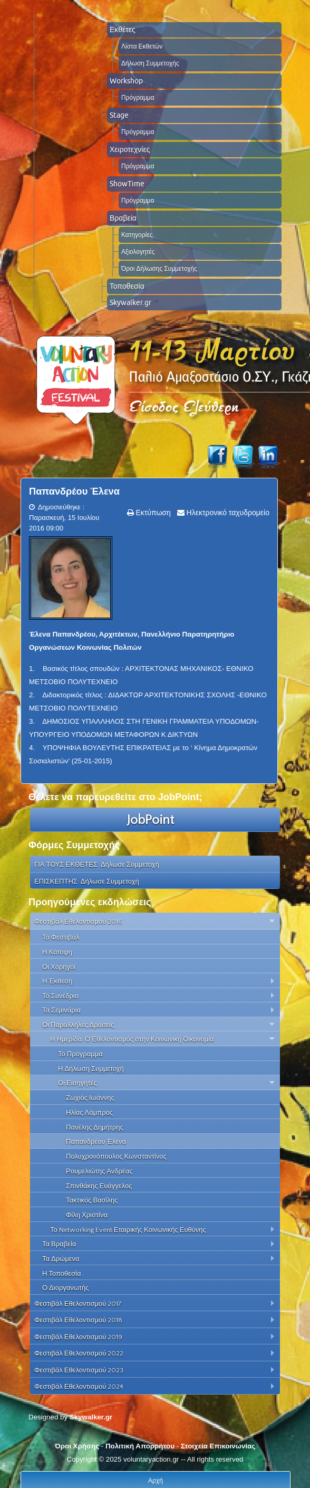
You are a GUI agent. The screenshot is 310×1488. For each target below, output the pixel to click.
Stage (119, 115)
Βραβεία (123, 218)
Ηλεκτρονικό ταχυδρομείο (227, 512)
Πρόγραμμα (137, 97)
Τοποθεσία (127, 286)
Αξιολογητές (138, 251)
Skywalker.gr (130, 302)
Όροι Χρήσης (77, 1446)
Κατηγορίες (137, 234)
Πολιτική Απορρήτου (140, 1446)
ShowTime (127, 183)
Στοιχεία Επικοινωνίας (218, 1446)
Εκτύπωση (152, 512)
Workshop (126, 81)
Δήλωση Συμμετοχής (150, 63)
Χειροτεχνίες (130, 149)
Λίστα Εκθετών (141, 46)
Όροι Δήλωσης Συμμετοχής (159, 268)
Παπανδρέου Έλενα (74, 491)
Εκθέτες (122, 29)
